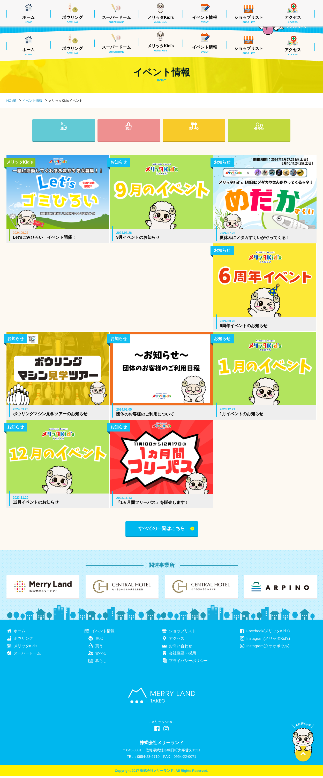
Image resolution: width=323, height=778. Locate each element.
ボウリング (72, 50)
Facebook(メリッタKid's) (268, 632)
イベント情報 (204, 49)
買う (128, 136)
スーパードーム (116, 49)
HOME (11, 101)
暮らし (259, 136)
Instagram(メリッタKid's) (268, 640)
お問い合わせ (180, 647)
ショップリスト (248, 50)
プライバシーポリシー (188, 662)
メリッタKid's (160, 48)
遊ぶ (63, 136)
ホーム (28, 52)
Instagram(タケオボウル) (268, 647)
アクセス (292, 52)
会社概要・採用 (182, 655)
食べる (194, 136)
